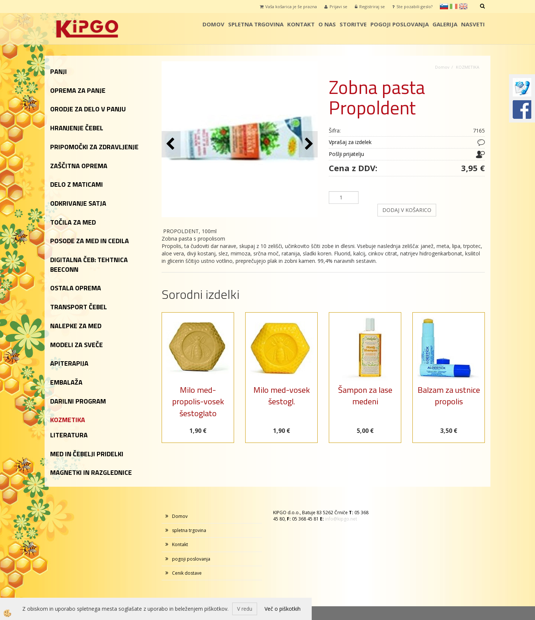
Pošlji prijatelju (346, 153)
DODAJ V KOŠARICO (406, 209)
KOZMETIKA (467, 67)
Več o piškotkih (283, 608)
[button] (308, 144)
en (463, 6)
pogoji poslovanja (399, 24)
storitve (353, 24)
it (454, 6)
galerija (444, 24)
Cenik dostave (187, 573)
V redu (244, 608)
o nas (327, 24)
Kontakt (301, 24)
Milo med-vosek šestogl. (281, 396)
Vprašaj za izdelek (350, 142)
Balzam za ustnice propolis (449, 396)
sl (444, 6)
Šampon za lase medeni (365, 396)
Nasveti (473, 24)
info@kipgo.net (341, 519)
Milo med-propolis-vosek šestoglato (198, 402)
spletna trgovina (255, 24)
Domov (213, 24)
